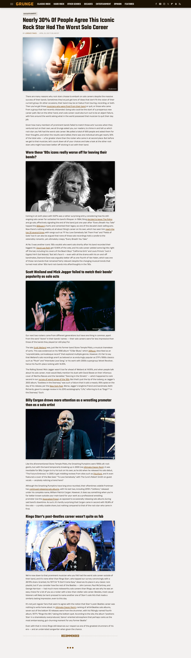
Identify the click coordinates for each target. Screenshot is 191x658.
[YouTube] (160, 4)
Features (129, 4)
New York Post (56, 386)
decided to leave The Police (99, 219)
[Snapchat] (176, 4)
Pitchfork (97, 473)
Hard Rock (59, 4)
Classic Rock (43, 4)
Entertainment (103, 4)
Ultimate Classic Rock (93, 467)
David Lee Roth (43, 248)
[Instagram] (164, 4)
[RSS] (180, 4)
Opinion (118, 4)
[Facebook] (156, 4)
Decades (88, 4)
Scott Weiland (40, 347)
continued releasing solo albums (44, 489)
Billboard (41, 226)
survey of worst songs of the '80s (54, 379)
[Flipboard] (172, 4)
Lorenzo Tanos (31, 33)
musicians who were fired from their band (66, 106)
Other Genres (74, 4)
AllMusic (92, 351)
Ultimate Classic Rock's (65, 607)
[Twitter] (168, 4)
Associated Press (50, 499)
